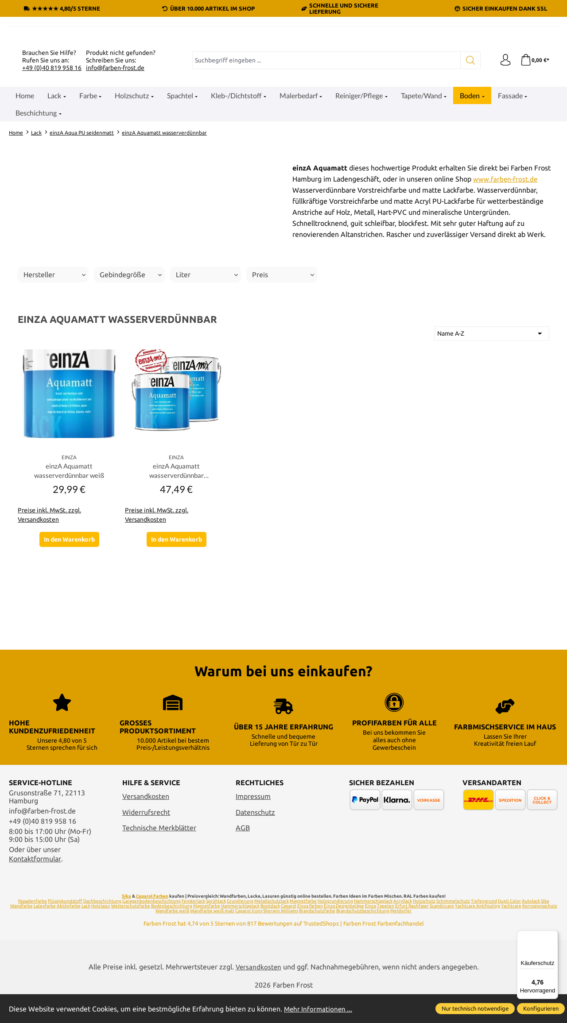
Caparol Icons (248, 938)
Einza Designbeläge (344, 933)
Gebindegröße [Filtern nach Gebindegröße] (131, 370)
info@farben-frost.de (115, 163)
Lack (86, 933)
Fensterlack (193, 928)
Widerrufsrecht (146, 840)
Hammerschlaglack (373, 928)
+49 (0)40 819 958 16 (52, 163)
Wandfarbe (21, 933)
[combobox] (325, 156)
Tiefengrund (484, 928)
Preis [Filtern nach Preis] (283, 370)
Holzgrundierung (335, 928)
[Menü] (553, 935)
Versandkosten (145, 824)
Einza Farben (310, 933)
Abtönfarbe (69, 933)
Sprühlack (216, 928)
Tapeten (385, 933)
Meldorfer (401, 938)
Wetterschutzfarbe (130, 933)
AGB (243, 856)
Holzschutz (424, 928)
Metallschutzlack (271, 928)
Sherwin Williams (280, 938)
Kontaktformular (35, 887)
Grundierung (240, 928)
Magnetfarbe (303, 928)
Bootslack (270, 933)
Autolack (531, 928)
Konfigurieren (541, 1008)
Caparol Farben (152, 924)
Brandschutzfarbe (317, 938)
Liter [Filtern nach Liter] (207, 370)
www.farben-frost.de (505, 275)
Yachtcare (511, 933)
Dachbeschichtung (102, 928)
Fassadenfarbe (32, 928)
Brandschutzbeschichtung (362, 938)
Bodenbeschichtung (171, 933)
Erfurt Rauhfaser (412, 933)
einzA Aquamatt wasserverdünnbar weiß (69, 567)
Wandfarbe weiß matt (212, 938)
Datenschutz (255, 840)
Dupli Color (509, 928)
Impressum (253, 824)
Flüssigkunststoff (65, 928)
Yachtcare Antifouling (477, 933)
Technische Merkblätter (159, 856)
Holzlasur (100, 933)
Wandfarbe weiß (172, 938)
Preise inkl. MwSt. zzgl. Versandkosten (49, 612)
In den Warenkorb (69, 636)
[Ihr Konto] (502, 156)
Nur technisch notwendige (475, 1008)
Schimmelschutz (453, 928)
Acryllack (402, 928)
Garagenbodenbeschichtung (151, 928)
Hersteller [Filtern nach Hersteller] (54, 370)
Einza (370, 933)
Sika (126, 924)
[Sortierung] (491, 429)
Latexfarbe (45, 933)
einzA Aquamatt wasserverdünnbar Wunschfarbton (176, 567)
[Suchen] (468, 156)
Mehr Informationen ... (319, 1009)
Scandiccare (442, 933)
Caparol (288, 933)
